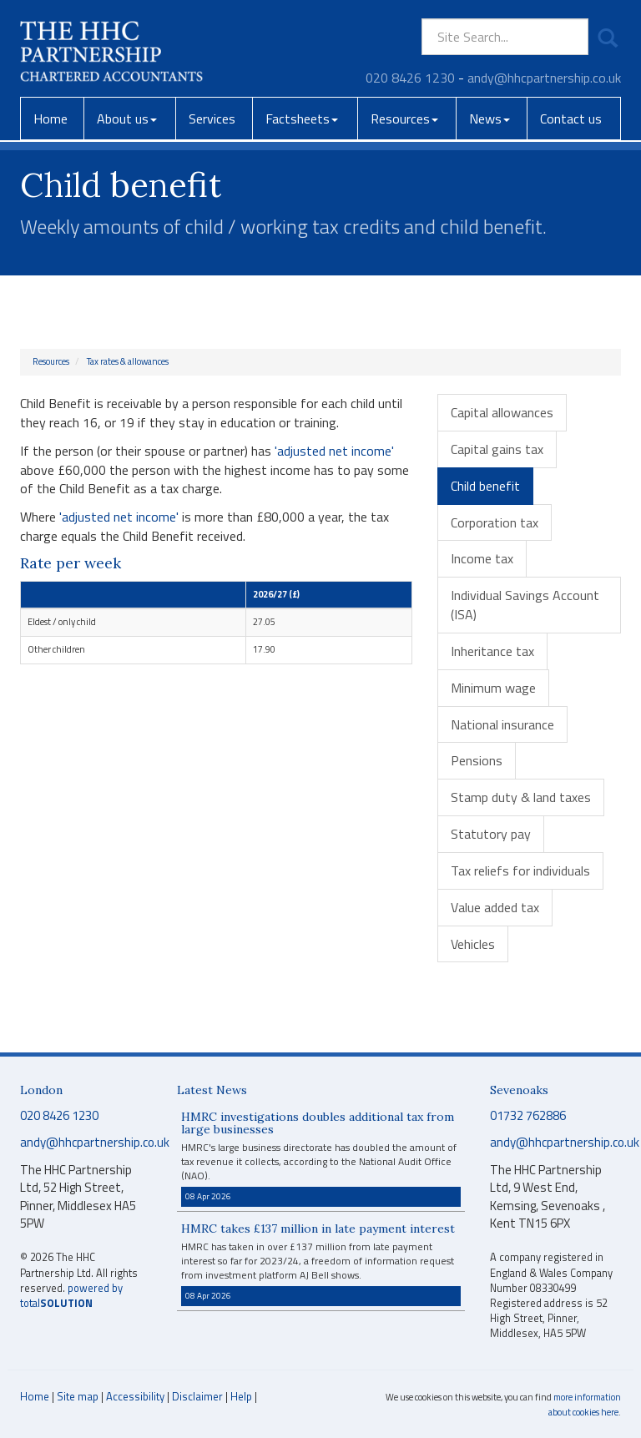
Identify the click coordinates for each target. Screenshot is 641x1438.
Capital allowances (502, 412)
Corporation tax (494, 522)
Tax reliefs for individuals (520, 870)
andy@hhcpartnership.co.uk (544, 78)
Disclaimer (197, 1396)
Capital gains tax (497, 449)
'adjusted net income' (334, 451)
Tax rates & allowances (128, 361)
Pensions (476, 760)
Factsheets (301, 118)
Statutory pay (491, 834)
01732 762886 (528, 1115)
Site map (77, 1396)
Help (241, 1396)
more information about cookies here (584, 1405)
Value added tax (495, 907)
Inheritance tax (492, 651)
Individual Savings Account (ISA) (525, 604)
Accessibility (135, 1396)
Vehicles (473, 944)
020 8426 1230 (410, 78)
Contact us (571, 118)
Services (212, 118)
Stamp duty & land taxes (521, 797)
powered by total (71, 1295)
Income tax (482, 558)
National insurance (502, 724)
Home (50, 118)
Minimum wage (493, 688)
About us (127, 118)
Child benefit (485, 486)
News (489, 118)
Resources (404, 118)
